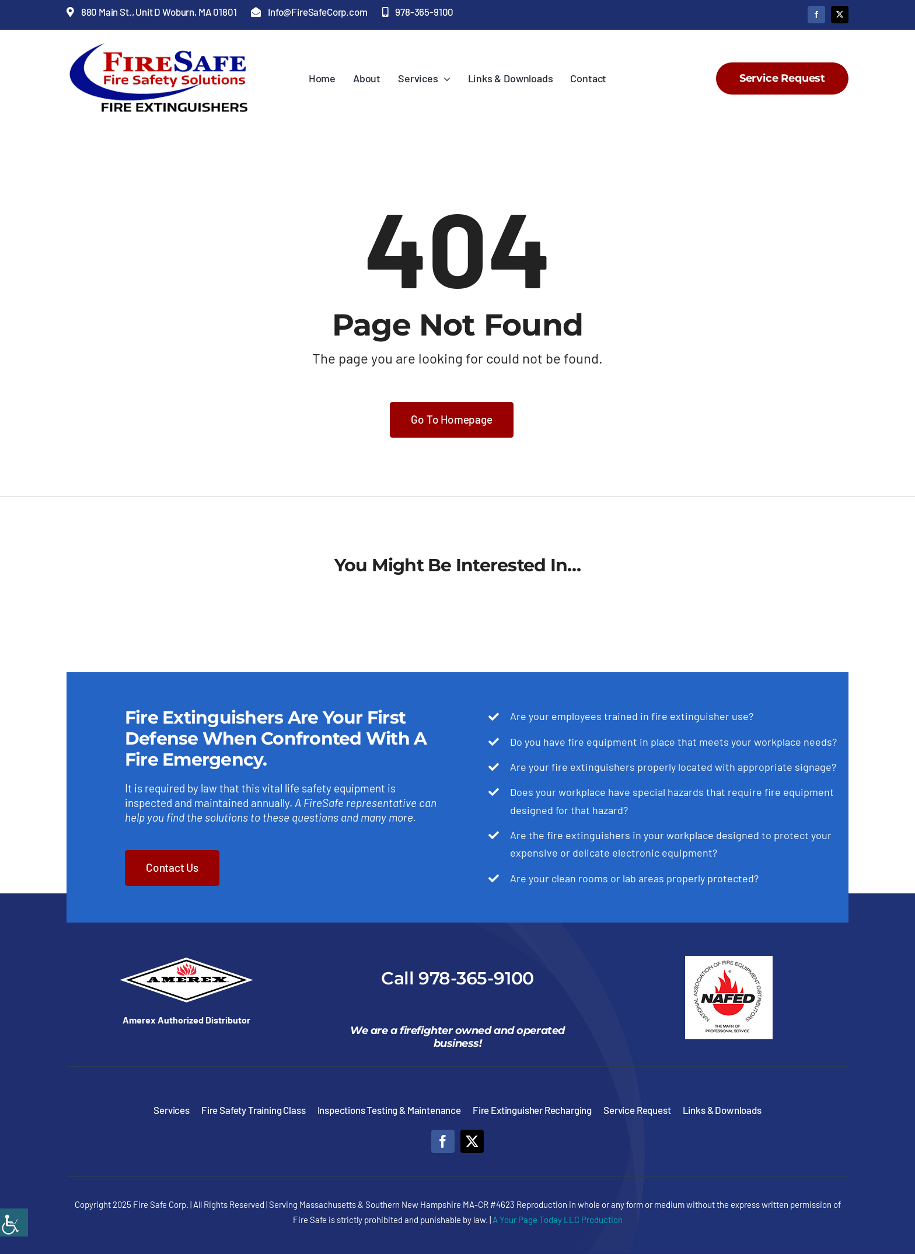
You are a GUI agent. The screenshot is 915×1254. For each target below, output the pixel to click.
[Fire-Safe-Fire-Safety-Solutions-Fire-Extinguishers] (164, 46)
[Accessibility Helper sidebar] (14, 1222)
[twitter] (839, 14)
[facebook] (816, 14)
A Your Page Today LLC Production (558, 1219)
